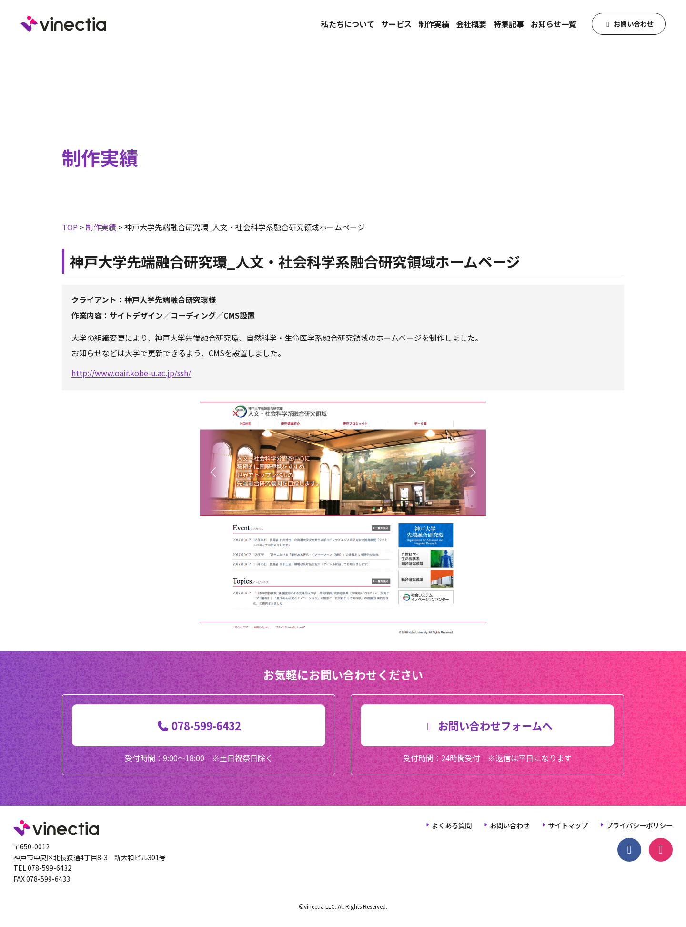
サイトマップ (568, 825)
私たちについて (347, 24)
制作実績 (434, 24)
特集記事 (509, 24)
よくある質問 (452, 825)
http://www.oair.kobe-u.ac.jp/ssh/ (131, 373)
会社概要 (471, 24)
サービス (396, 24)
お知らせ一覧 (553, 24)
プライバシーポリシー (639, 825)
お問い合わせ (510, 825)
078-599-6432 (49, 868)
